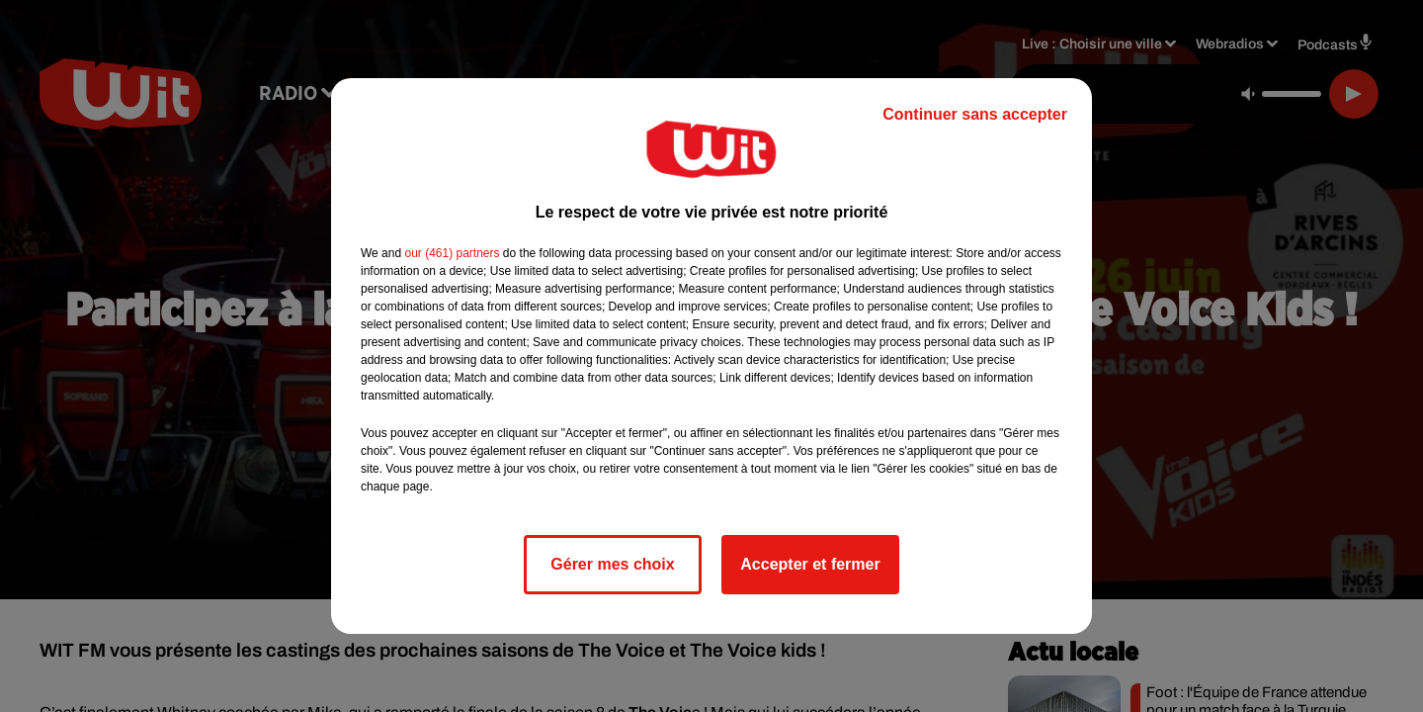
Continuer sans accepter (974, 114)
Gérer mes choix (612, 564)
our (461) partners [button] (451, 253)
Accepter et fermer (809, 564)
